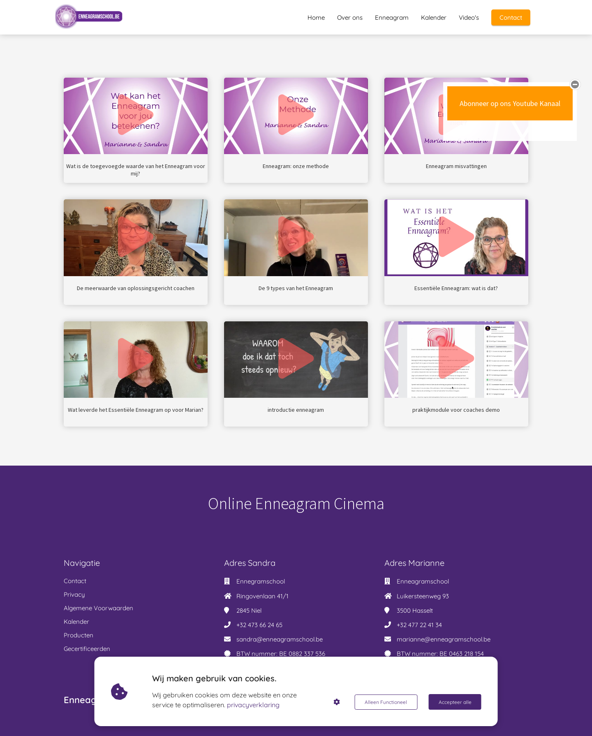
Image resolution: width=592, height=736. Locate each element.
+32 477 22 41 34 (419, 625)
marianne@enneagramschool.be (443, 639)
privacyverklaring (253, 705)
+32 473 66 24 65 (259, 625)
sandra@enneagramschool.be (279, 639)
